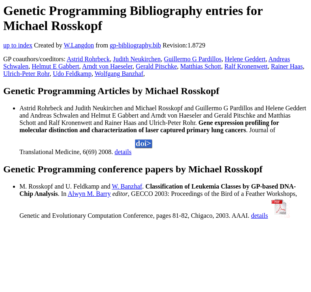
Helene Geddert (245, 59)
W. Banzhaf (127, 186)
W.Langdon (79, 45)
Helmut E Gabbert (55, 66)
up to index (17, 45)
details (123, 151)
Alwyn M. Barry (89, 193)
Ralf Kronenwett (246, 66)
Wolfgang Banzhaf (119, 73)
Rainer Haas (287, 66)
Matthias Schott (200, 66)
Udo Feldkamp (72, 73)
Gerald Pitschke (156, 66)
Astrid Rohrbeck (88, 59)
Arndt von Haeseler (107, 66)
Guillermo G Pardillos (193, 59)
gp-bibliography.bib (135, 45)
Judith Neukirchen (137, 59)
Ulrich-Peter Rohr (26, 73)
